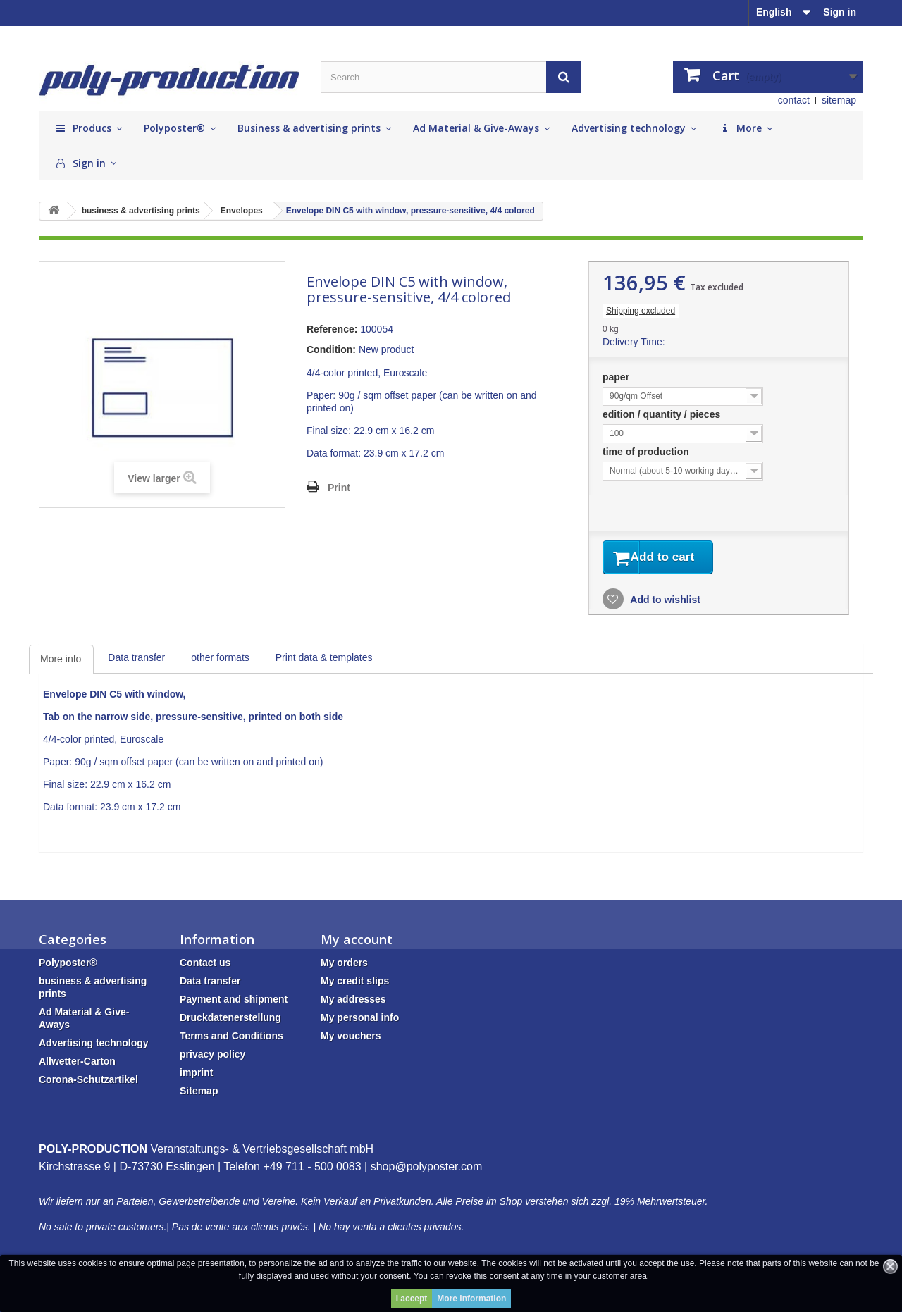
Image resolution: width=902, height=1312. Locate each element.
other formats (220, 660)
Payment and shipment (234, 1002)
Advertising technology (94, 1045)
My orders (344, 965)
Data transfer (136, 660)
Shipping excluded (640, 311)
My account (357, 942)
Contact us (205, 965)
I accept (412, 1299)
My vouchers (351, 1038)
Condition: (331, 349)
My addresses (353, 1002)
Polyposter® (68, 965)
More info (60, 661)
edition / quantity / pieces (663, 414)
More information (471, 1299)
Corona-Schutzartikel (88, 1082)
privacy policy (212, 1057)
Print (339, 487)
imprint (196, 1075)
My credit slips (355, 983)
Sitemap (199, 1093)
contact (794, 100)
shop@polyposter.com (427, 1169)
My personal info (360, 1020)
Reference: (332, 329)
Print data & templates (324, 660)
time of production (647, 451)
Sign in (839, 12)
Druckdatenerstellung (230, 1020)
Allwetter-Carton (77, 1064)
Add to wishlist (664, 602)
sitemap (839, 100)
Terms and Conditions (231, 1038)
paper (617, 377)
